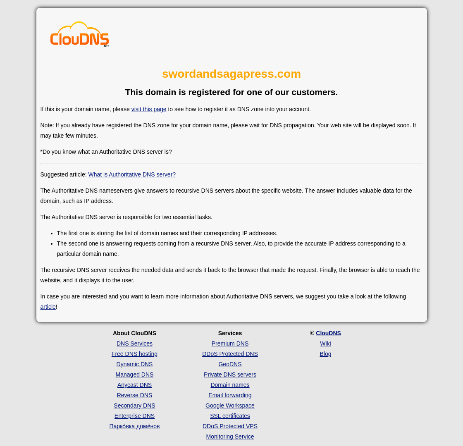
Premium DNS (230, 343)
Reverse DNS (135, 395)
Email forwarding (229, 395)
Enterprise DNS (135, 416)
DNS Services (135, 343)
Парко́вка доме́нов (135, 426)
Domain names (229, 385)
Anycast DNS (134, 385)
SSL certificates (230, 416)
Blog (325, 354)
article (48, 306)
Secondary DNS (134, 405)
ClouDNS (328, 333)
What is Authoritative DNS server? (132, 174)
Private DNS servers (230, 374)
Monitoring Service (230, 436)
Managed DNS (135, 374)
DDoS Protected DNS (230, 354)
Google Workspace (230, 405)
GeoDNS (229, 364)
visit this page (149, 109)
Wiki (325, 343)
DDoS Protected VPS (230, 426)
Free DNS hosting (135, 354)
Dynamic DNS (135, 364)
